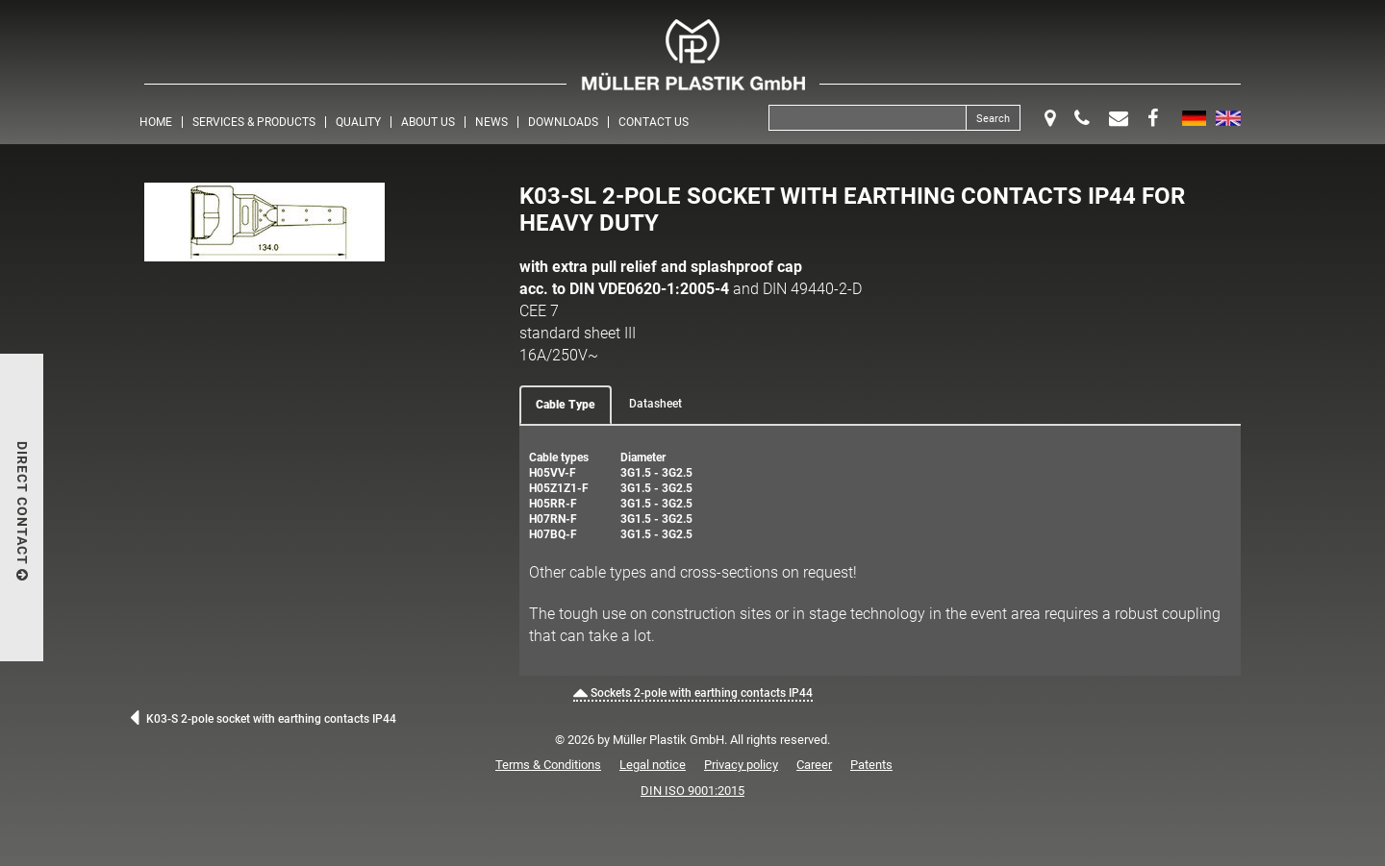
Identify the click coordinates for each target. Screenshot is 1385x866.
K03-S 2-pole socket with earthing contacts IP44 (263, 719)
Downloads (563, 122)
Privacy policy (741, 764)
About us (428, 122)
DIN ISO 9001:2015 (692, 790)
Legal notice (652, 764)
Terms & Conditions (548, 764)
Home (155, 122)
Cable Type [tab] (565, 404)
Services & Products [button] (253, 122)
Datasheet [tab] (655, 403)
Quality (358, 122)
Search (993, 118)
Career (814, 764)
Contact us (653, 122)
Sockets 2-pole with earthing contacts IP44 (693, 693)
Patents (871, 764)
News (491, 122)
